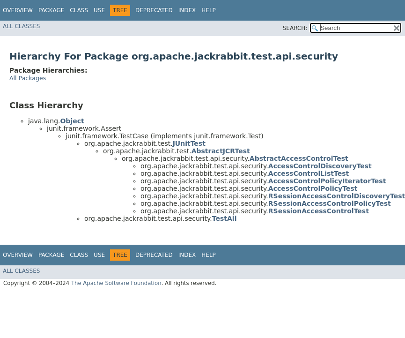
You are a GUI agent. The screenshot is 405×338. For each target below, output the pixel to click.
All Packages (27, 78)
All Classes (21, 26)
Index (187, 10)
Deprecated (154, 10)
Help (208, 10)
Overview (18, 10)
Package (51, 10)
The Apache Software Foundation (116, 283)
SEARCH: (295, 28)
